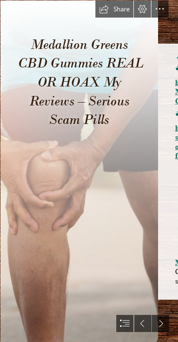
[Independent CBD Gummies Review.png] (79, 171)
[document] (89, 171)
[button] (114, 9)
